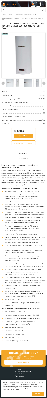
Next (44, 83)
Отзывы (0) (23, 158)
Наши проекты (19, 376)
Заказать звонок (23, 362)
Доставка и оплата (21, 375)
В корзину (25, 136)
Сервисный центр (21, 373)
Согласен (38, 393)
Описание (23, 153)
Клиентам (18, 369)
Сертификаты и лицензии (23, 371)
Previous (3, 83)
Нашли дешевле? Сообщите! (23, 143)
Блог (16, 378)
